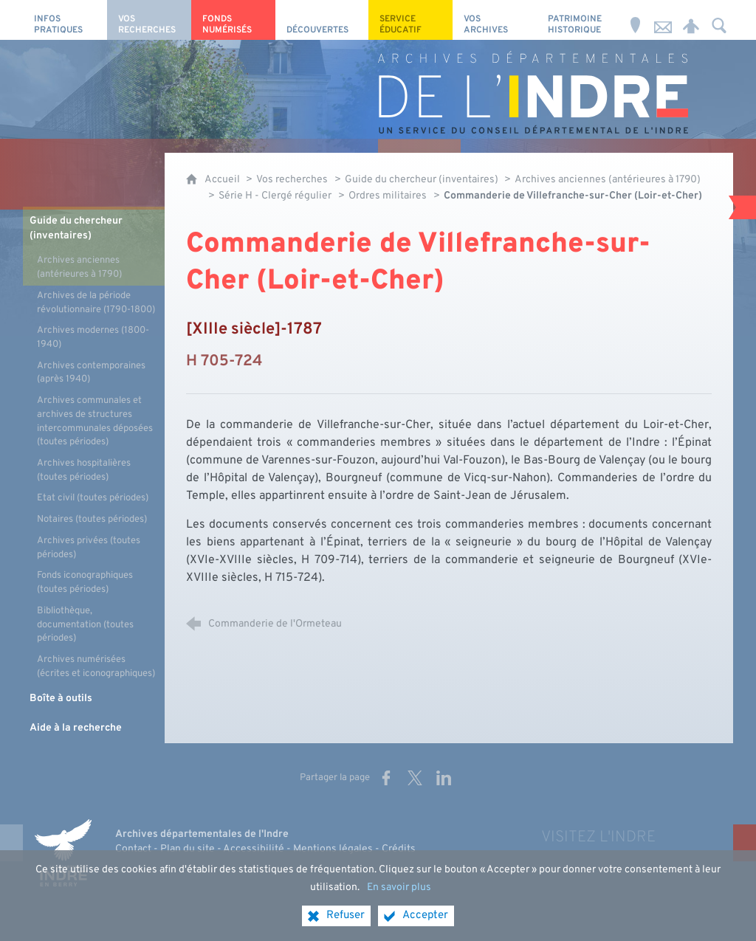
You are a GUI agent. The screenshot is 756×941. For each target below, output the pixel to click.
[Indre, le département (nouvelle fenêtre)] (63, 853)
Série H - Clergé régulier (275, 195)
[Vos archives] (495, 20)
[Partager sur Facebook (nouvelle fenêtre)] (386, 777)
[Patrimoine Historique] (579, 20)
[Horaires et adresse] (635, 20)
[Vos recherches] (149, 20)
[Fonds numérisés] (233, 20)
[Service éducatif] (410, 20)
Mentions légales (333, 849)
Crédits (399, 849)
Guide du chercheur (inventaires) (423, 179)
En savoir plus (399, 896)
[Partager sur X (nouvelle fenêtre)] (414, 777)
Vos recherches (292, 179)
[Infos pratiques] (65, 20)
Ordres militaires (387, 195)
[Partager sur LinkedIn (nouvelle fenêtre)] (443, 777)
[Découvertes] (321, 20)
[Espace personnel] (691, 20)
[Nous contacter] (663, 20)
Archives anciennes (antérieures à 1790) (608, 179)
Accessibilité (253, 849)
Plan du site (187, 849)
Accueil (223, 179)
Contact (133, 849)
